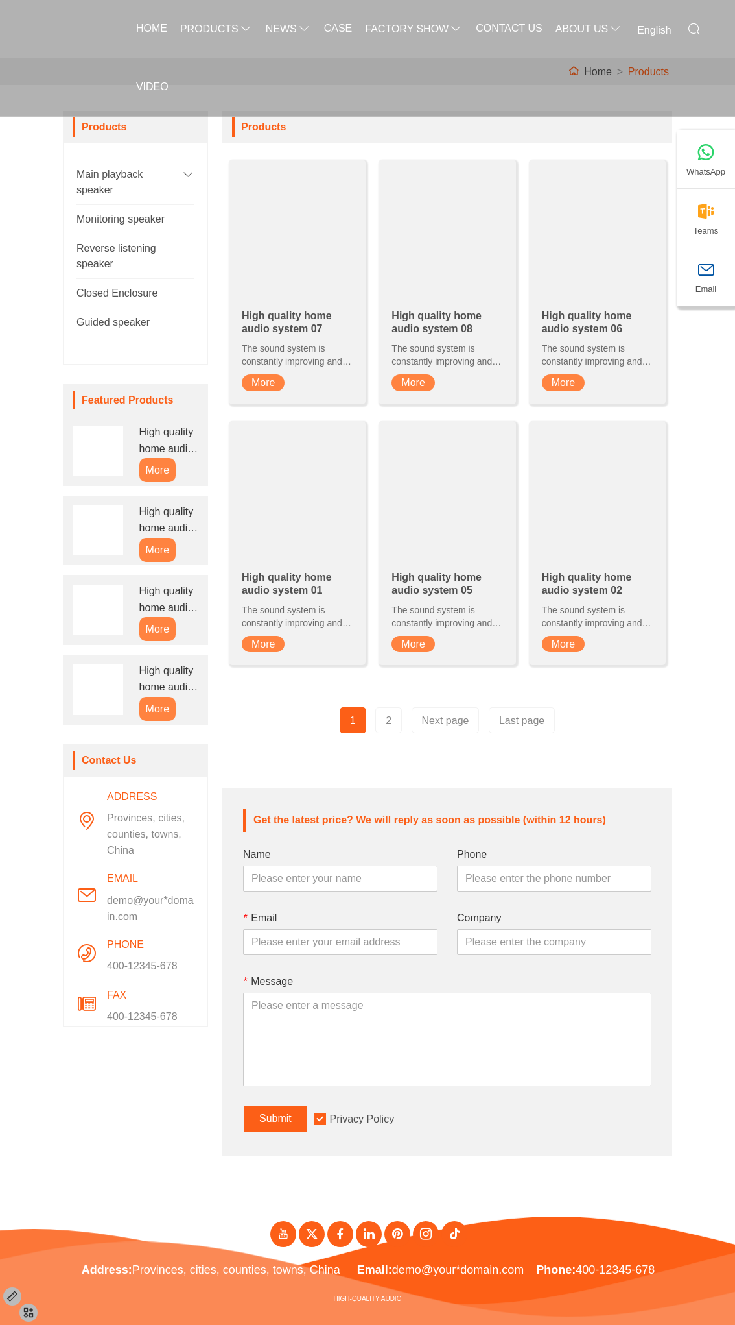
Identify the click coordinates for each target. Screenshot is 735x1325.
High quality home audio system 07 (166, 441)
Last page (521, 720)
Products (216, 28)
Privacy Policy (362, 1118)
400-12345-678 (142, 965)
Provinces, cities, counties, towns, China (146, 834)
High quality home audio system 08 (166, 521)
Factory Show (414, 28)
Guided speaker (113, 322)
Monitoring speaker (120, 219)
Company (479, 917)
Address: (107, 1269)
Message (268, 981)
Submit (275, 1118)
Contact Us (509, 28)
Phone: (556, 1269)
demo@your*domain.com (150, 908)
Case (338, 28)
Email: (374, 1269)
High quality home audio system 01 (166, 680)
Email (260, 917)
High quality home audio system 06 (166, 600)
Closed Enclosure (117, 292)
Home (151, 28)
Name (257, 854)
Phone (472, 854)
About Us (589, 28)
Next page (445, 720)
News (288, 28)
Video (152, 86)
